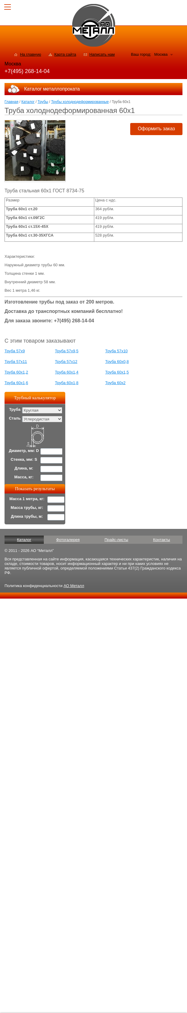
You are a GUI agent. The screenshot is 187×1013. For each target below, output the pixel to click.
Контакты (161, 539)
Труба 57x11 (16, 361)
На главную (30, 54)
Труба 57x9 (15, 351)
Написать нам (102, 54)
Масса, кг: (24, 477)
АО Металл (73, 585)
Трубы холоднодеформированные (80, 102)
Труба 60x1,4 (67, 372)
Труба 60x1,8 (67, 382)
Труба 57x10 (116, 351)
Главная (11, 102)
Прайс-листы (116, 539)
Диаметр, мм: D (24, 450)
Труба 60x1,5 (117, 372)
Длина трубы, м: (27, 516)
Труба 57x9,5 (67, 351)
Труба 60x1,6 (16, 382)
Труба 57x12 (66, 361)
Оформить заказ (156, 128)
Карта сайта (65, 54)
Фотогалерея (68, 539)
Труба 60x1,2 (16, 372)
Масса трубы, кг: (27, 507)
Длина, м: (24, 468)
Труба (15, 409)
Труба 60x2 (115, 382)
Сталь (15, 418)
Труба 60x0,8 (117, 361)
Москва (160, 54)
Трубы (42, 102)
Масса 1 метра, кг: (26, 499)
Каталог (28, 102)
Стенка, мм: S (24, 459)
